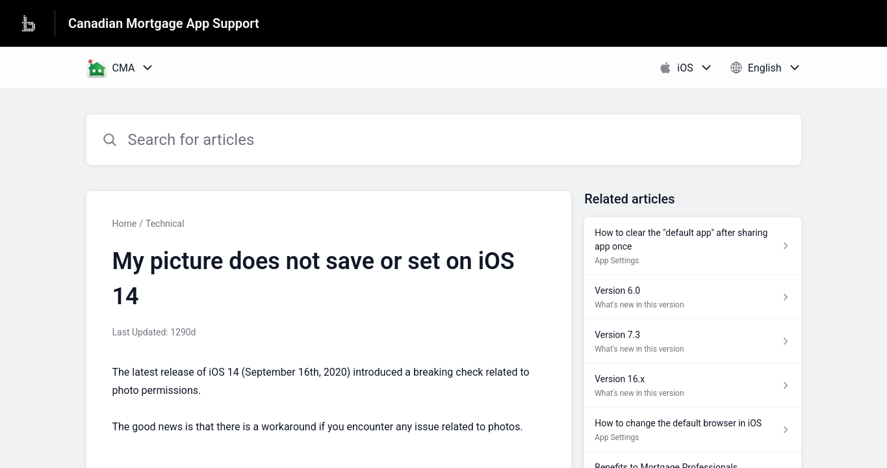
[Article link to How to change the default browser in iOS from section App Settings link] (692, 430)
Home (124, 223)
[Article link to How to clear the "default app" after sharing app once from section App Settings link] (692, 246)
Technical (165, 223)
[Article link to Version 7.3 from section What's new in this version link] (692, 341)
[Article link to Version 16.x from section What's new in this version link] (692, 385)
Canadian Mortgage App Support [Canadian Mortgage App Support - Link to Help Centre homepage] (163, 23)
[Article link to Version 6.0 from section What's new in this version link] (692, 297)
